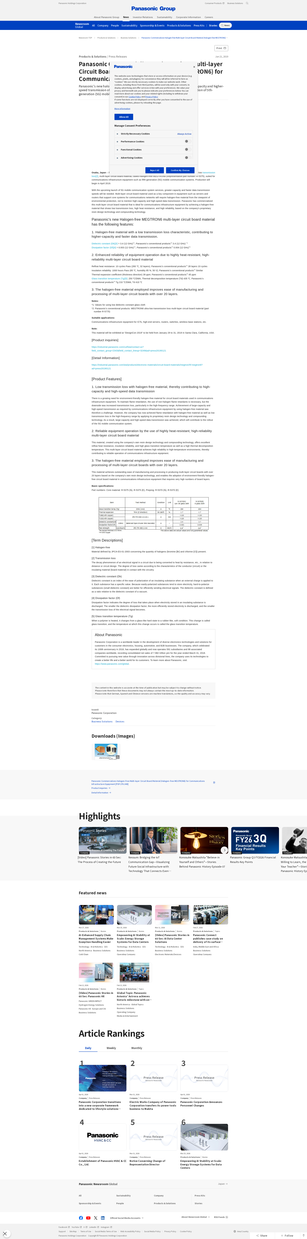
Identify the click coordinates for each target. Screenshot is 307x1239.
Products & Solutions (179, 25)
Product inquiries (101, 787)
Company (102, 25)
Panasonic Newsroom (98, 1184)
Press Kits (199, 25)
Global (82, 25)
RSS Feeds (219, 1217)
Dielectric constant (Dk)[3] (105, 243)
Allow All (123, 116)
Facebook (64, 1227)
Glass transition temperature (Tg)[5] (109, 278)
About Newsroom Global (194, 1216)
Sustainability (129, 25)
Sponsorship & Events (152, 25)
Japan (221, 1183)
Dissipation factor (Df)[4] (104, 247)
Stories (213, 25)
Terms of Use (85, 1231)
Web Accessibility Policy (130, 1231)
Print (221, 48)
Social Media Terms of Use (106, 1231)
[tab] (111, 1047)
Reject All (154, 170)
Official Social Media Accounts (125, 1218)
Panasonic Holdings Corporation (72, 3)
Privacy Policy (170, 1231)
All (93, 25)
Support (62, 1231)
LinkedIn (94, 1227)
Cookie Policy (186, 1231)
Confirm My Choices (180, 170)
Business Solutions (128, 37)
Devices (120, 721)
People (115, 25)
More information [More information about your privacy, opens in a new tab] (122, 108)
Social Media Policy (152, 1231)
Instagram (106, 1227)
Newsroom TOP (85, 37)
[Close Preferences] (7, 1233)
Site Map (73, 1231)
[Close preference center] (194, 67)
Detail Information (101, 792)
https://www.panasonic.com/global (112, 664)
